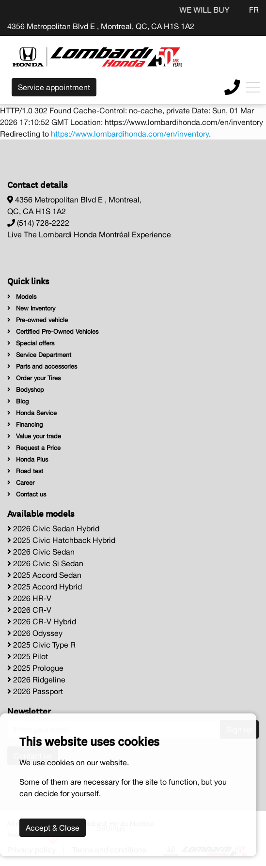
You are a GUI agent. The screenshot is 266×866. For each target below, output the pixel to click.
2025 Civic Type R (41, 644)
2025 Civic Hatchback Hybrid (61, 540)
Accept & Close (52, 827)
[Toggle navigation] (253, 87)
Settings (110, 827)
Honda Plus (27, 459)
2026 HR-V (29, 598)
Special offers (30, 343)
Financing (25, 424)
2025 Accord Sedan (44, 575)
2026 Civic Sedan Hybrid (53, 528)
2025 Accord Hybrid (44, 586)
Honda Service (32, 413)
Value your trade (34, 436)
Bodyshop (25, 389)
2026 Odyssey (35, 633)
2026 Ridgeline (36, 679)
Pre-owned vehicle (37, 320)
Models (21, 296)
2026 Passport (35, 691)
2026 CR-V (29, 609)
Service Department (39, 354)
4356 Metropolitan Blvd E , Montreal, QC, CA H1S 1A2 (100, 26)
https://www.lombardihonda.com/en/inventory (130, 133)
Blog (18, 401)
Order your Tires (34, 378)
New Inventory (31, 308)
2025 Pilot (27, 656)
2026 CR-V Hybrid (41, 621)
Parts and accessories (42, 366)
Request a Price (34, 447)
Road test (25, 471)
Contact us (26, 494)
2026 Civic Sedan (41, 551)
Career (20, 482)
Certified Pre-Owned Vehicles (52, 331)
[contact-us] (232, 86)
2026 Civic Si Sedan (45, 563)
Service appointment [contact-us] (54, 87)
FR (254, 9)
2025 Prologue (35, 668)
